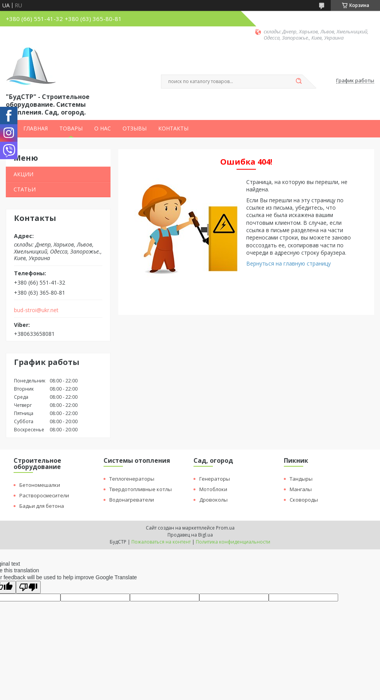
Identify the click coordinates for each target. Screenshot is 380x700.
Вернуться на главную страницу (288, 263)
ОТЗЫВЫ (135, 128)
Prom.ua (225, 528)
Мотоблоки (213, 489)
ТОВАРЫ (71, 128)
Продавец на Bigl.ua (190, 535)
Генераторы (214, 478)
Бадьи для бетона (41, 505)
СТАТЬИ (25, 189)
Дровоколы (213, 499)
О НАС (102, 128)
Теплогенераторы (131, 478)
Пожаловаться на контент (161, 541)
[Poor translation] (28, 587)
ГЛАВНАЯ (35, 128)
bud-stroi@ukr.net (36, 310)
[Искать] (298, 82)
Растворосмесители (44, 495)
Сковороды (304, 499)
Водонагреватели (131, 499)
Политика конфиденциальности (233, 541)
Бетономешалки (39, 484)
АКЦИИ (23, 174)
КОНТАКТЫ (173, 128)
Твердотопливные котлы (140, 489)
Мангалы (301, 489)
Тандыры (301, 478)
